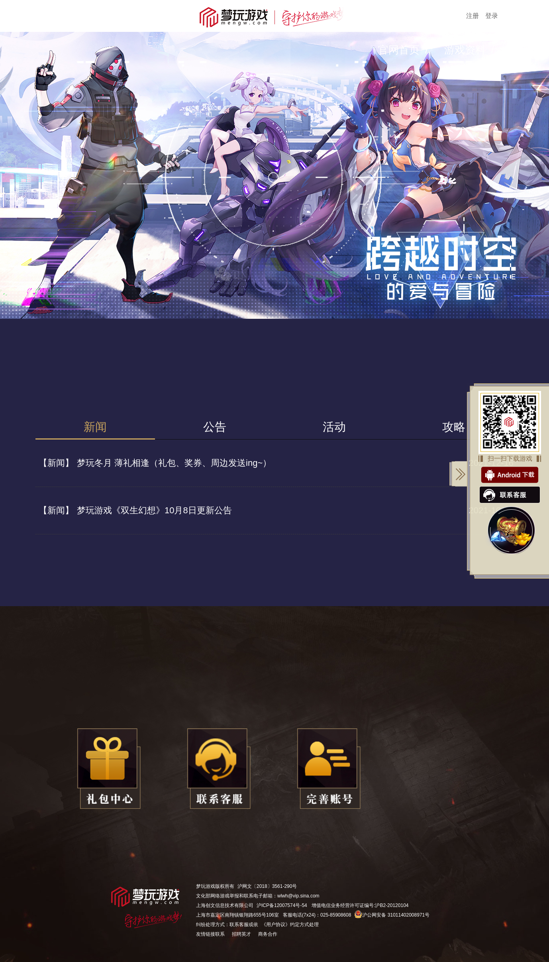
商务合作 (267, 934)
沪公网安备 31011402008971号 (391, 915)
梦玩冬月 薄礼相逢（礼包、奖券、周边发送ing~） (153, 463)
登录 (491, 15)
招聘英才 (241, 934)
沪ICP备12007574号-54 (282, 905)
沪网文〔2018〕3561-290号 (267, 886)
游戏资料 (465, 50)
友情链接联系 (210, 934)
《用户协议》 (275, 924)
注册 (472, 15)
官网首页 (399, 50)
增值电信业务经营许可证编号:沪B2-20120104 (360, 905)
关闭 (458, 474)
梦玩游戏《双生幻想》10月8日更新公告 (133, 510)
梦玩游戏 (205, 886)
